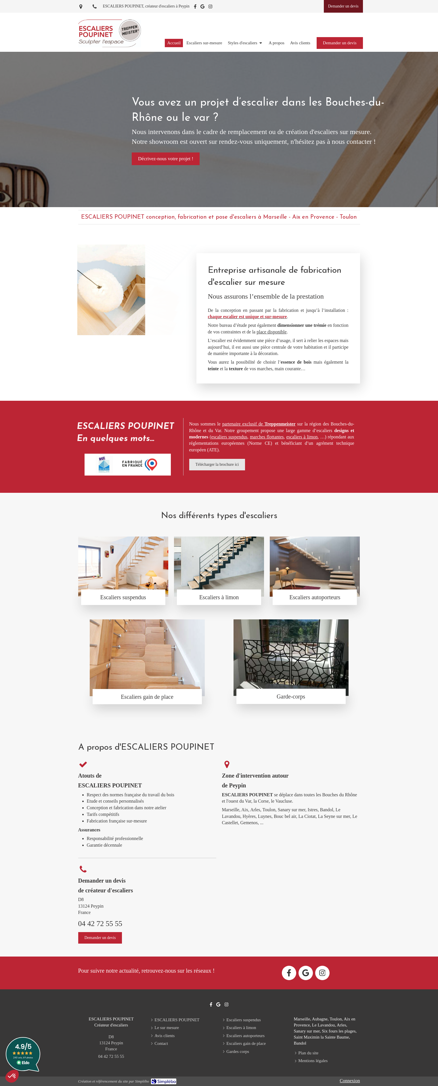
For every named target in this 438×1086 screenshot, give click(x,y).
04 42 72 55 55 (100, 923)
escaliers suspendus (229, 436)
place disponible (271, 331)
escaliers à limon (301, 436)
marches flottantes (267, 436)
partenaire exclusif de (259, 423)
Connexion (350, 1080)
